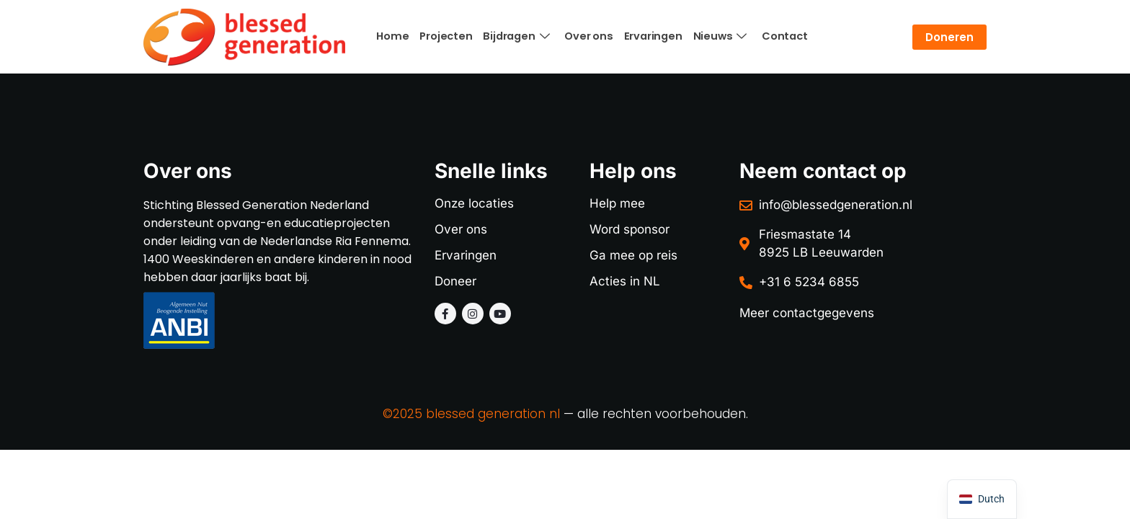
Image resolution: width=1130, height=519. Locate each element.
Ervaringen (644, 36)
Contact (771, 36)
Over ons (581, 36)
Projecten (443, 36)
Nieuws (709, 36)
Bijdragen (511, 36)
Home (391, 36)
